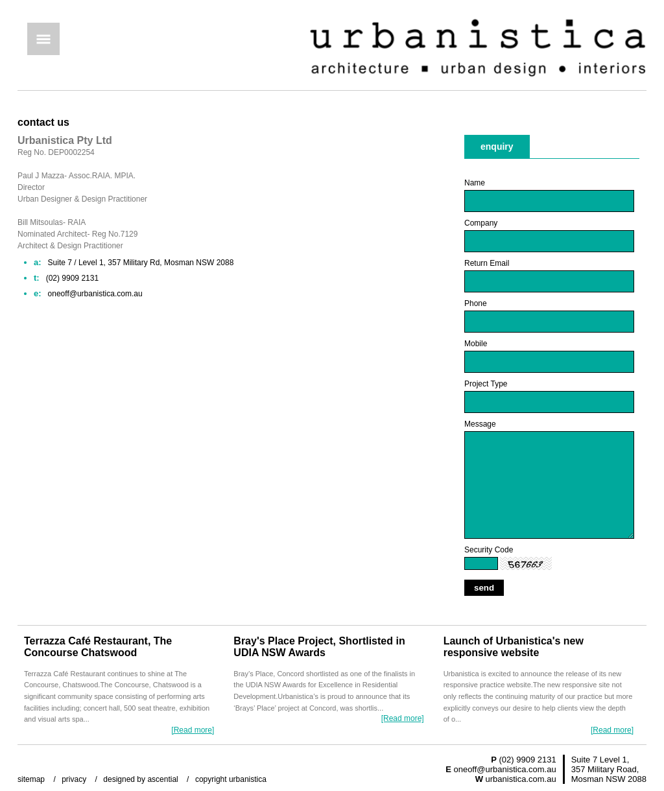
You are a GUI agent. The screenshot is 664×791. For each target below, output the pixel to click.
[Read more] (192, 730)
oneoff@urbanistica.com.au (504, 769)
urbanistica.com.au (521, 779)
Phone (475, 303)
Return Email (486, 263)
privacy (74, 779)
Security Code (488, 549)
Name (474, 182)
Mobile (475, 343)
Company (480, 223)
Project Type (485, 383)
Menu (43, 39)
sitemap (31, 779)
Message (480, 424)
